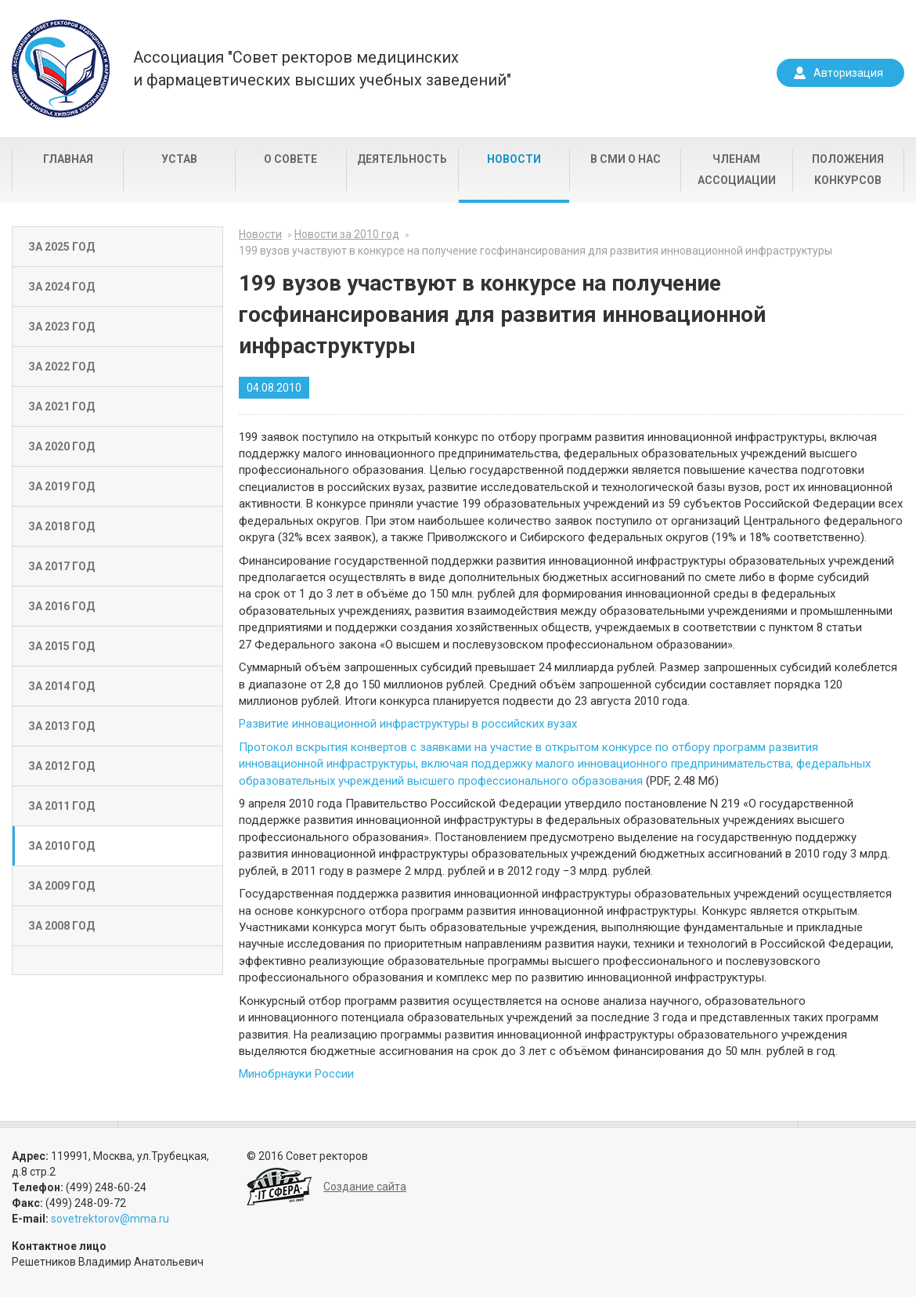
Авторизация (848, 73)
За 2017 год (61, 566)
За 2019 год (61, 486)
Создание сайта (364, 1186)
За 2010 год (61, 846)
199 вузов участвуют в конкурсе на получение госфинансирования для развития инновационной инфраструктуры (535, 250)
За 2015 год (61, 646)
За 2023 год (61, 326)
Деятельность (402, 159)
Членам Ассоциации (737, 169)
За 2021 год (61, 406)
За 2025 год (61, 246)
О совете (290, 159)
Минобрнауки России (296, 1074)
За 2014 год (61, 686)
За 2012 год (61, 766)
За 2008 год (61, 925)
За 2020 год (61, 446)
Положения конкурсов (848, 169)
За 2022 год (61, 366)
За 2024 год (61, 286)
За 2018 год (61, 526)
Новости (514, 159)
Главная (68, 159)
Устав (179, 159)
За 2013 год (61, 726)
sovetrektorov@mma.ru (110, 1218)
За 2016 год (61, 606)
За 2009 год (61, 886)
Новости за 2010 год (346, 234)
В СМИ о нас (625, 159)
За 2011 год (61, 806)
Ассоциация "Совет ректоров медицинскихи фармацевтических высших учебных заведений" (322, 68)
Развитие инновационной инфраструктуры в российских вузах (408, 724)
